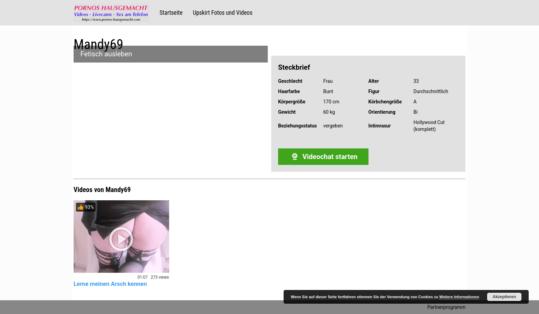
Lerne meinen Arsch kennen (110, 283)
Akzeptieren (504, 296)
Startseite (171, 12)
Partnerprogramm (446, 307)
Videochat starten (323, 157)
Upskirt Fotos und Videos (222, 12)
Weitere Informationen (459, 297)
